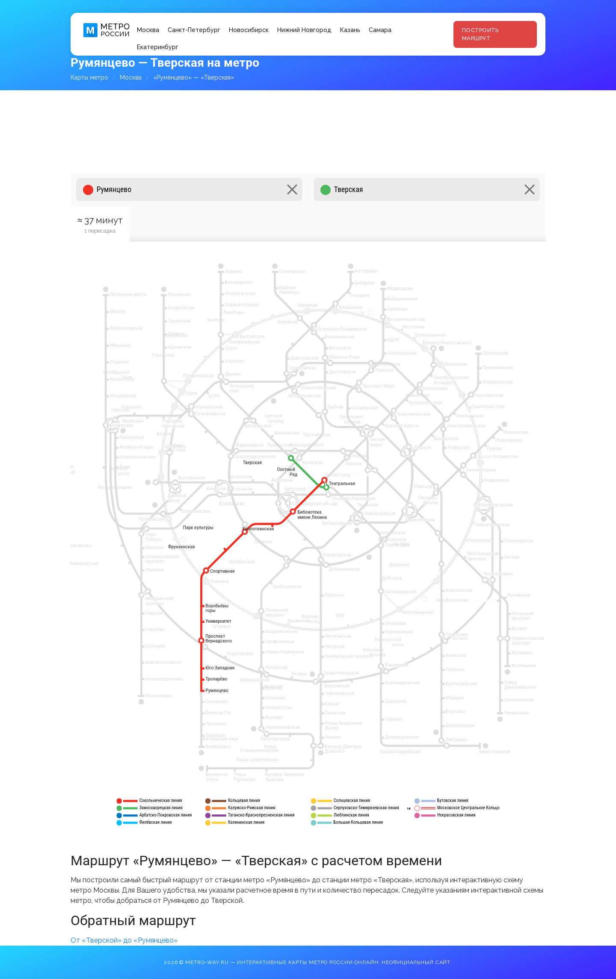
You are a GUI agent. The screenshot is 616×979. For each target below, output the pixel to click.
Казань (350, 30)
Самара (380, 30)
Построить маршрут (480, 34)
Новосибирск (249, 30)
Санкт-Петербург (194, 30)
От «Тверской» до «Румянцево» (124, 940)
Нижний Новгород (304, 30)
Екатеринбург (157, 47)
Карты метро (89, 77)
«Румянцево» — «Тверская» (193, 77)
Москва (148, 30)
